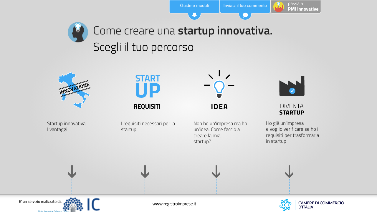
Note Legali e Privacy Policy (34, 208)
